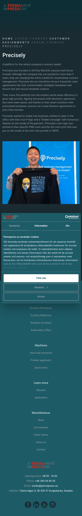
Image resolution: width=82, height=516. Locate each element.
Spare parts (41, 367)
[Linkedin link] (36, 507)
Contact (40, 449)
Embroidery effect (41, 330)
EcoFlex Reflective (41, 315)
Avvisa (41, 296)
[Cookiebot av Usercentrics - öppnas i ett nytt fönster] (65, 217)
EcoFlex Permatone (41, 308)
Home (7, 38)
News (41, 420)
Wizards (41, 390)
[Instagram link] (52, 507)
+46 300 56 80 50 (45, 480)
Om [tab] (67, 225)
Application (41, 397)
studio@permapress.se (45, 485)
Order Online (41, 434)
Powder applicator (41, 360)
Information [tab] (41, 225)
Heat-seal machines (41, 352)
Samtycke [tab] (14, 225)
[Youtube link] (44, 507)
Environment (41, 427)
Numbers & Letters (40, 322)
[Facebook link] (28, 507)
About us (41, 442)
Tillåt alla (41, 278)
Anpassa (41, 287)
